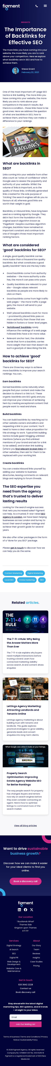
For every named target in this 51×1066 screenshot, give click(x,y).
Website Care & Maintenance (13, 969)
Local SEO (9, 580)
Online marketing (27, 580)
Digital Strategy (14, 945)
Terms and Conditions (30, 1036)
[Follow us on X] (31, 909)
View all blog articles (25, 825)
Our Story (36, 945)
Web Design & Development (14, 963)
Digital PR (14, 957)
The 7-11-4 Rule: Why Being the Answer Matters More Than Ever (23, 642)
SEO (42, 580)
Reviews (36, 953)
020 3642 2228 (25, 984)
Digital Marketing (35, 573)
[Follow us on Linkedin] (19, 909)
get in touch (17, 547)
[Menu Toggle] (45, 6)
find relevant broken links (29, 448)
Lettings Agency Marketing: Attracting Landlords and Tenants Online (24, 709)
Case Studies (36, 961)
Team (36, 949)
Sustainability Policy (29, 1040)
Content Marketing (13, 573)
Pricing (36, 965)
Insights (36, 957)
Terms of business (11, 1036)
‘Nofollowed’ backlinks (19, 327)
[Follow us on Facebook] (25, 909)
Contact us (25, 988)
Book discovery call (25, 992)
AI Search (14, 949)
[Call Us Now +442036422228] (37, 6)
